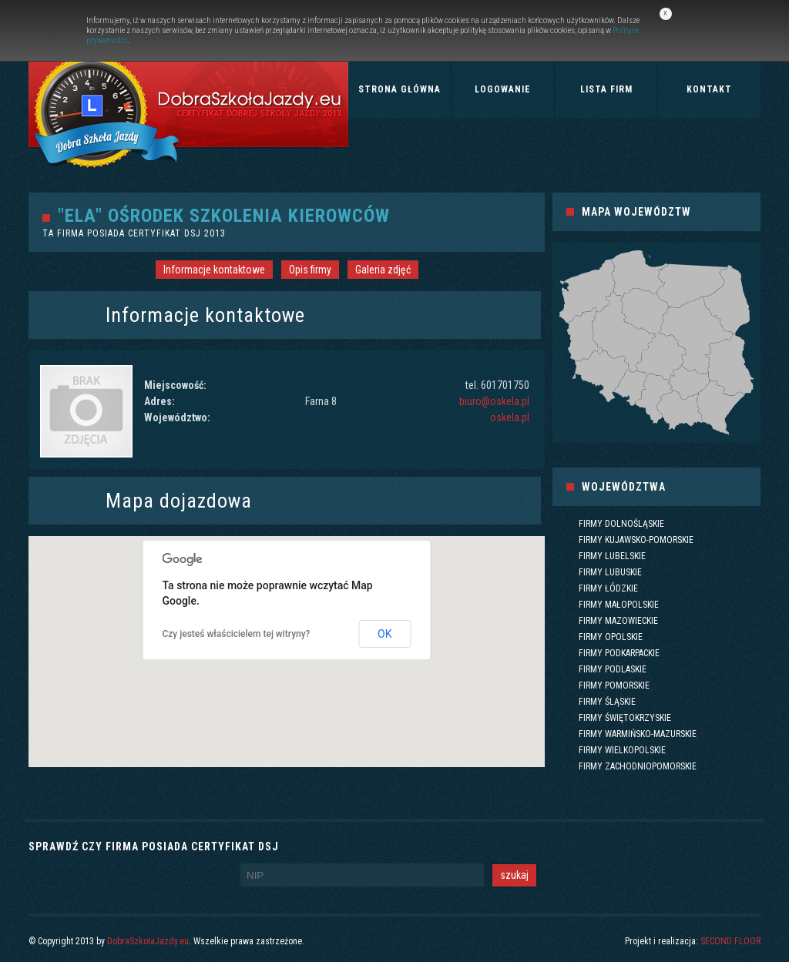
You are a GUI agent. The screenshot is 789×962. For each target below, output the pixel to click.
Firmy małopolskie (619, 604)
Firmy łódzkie (608, 588)
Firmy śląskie (607, 701)
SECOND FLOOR (730, 941)
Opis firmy (310, 269)
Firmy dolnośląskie (621, 523)
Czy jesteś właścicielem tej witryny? (237, 633)
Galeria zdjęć (383, 269)
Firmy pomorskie (614, 685)
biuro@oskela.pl (494, 401)
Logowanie (503, 89)
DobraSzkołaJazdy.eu (148, 941)
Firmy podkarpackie (619, 653)
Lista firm (606, 89)
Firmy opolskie (611, 637)
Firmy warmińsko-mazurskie (638, 734)
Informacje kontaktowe (214, 269)
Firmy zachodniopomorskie (638, 766)
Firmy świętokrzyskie (625, 717)
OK (384, 634)
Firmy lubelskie (612, 556)
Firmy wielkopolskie (622, 750)
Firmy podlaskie (612, 669)
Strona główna (399, 89)
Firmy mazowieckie (618, 620)
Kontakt (709, 89)
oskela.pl (509, 417)
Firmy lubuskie (610, 572)
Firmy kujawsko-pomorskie (636, 540)
